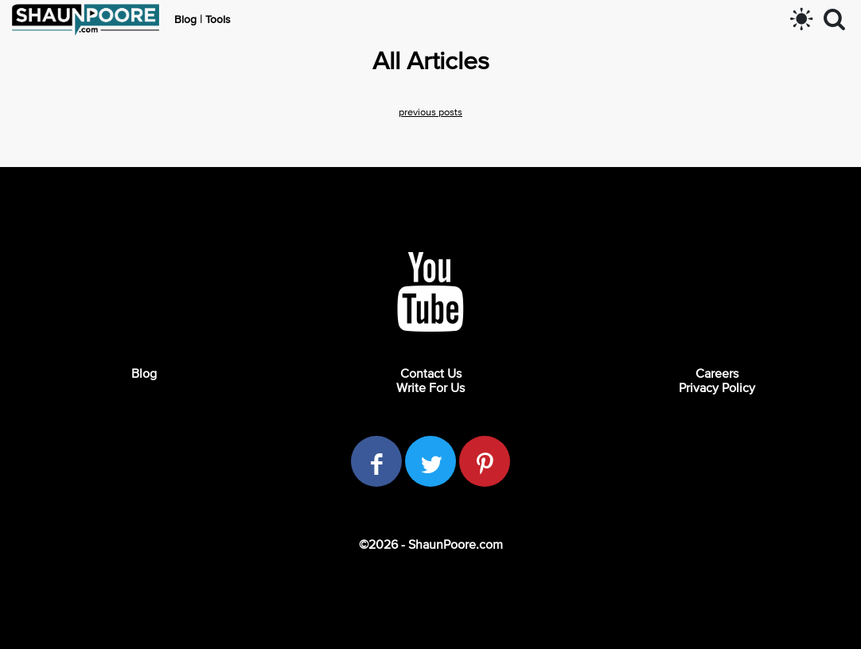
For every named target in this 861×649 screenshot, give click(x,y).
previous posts (430, 112)
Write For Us (430, 389)
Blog (185, 19)
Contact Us (431, 374)
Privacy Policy (717, 389)
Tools (218, 19)
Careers (716, 374)
